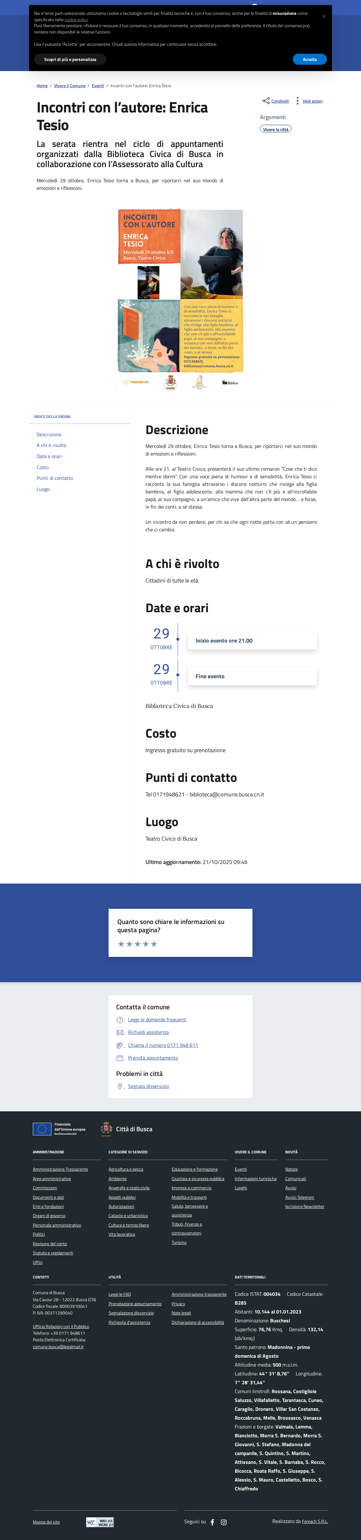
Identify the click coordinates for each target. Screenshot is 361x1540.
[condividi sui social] (275, 101)
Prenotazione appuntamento (135, 1303)
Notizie (291, 1169)
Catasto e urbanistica (128, 1215)
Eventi (98, 85)
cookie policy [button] (76, 19)
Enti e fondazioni (48, 1206)
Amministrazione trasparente (199, 1294)
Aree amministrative (52, 1178)
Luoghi (241, 1187)
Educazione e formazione (195, 1169)
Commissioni (45, 1187)
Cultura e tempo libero (129, 1225)
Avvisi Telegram (299, 1197)
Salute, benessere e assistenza (190, 1210)
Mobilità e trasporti (189, 1197)
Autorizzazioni (121, 1206)
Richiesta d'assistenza (129, 1322)
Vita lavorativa (122, 1234)
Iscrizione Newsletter (304, 1206)
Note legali (181, 1312)
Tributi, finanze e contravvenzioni (187, 1228)
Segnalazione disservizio (131, 1312)
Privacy (178, 1303)
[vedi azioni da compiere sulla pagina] (307, 101)
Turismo (179, 1242)
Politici (39, 1234)
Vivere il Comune (70, 85)
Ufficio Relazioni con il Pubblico (61, 1326)
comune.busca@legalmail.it (58, 1347)
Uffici (38, 1262)
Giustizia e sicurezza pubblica (198, 1178)
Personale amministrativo (57, 1225)
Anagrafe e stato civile (129, 1187)
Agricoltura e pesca (126, 1169)
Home (42, 85)
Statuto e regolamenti (53, 1252)
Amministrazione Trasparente (60, 1169)
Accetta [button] (310, 59)
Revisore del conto (50, 1243)
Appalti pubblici (122, 1197)
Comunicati (295, 1178)
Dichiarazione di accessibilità (198, 1322)
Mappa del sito (46, 1522)
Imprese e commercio (191, 1187)
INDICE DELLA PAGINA (79, 417)
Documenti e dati (48, 1197)
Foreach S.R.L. (315, 1521)
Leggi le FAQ (120, 1294)
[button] (324, 15)
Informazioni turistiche (256, 1178)
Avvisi (290, 1187)
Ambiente (118, 1178)
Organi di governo (49, 1215)
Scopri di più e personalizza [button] (70, 59)
